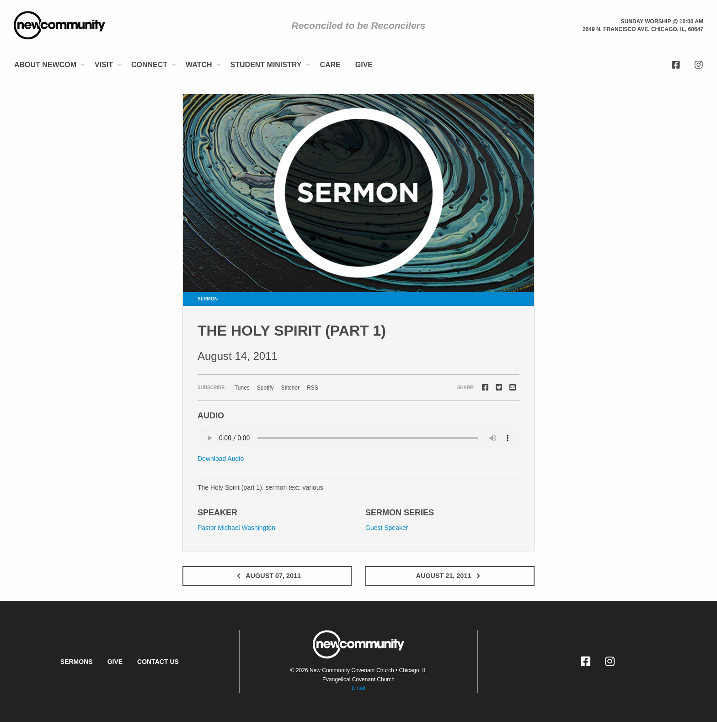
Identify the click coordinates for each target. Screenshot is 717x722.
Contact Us (158, 661)
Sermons (76, 661)
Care (330, 65)
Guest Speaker (386, 527)
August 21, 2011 (450, 575)
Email (358, 688)
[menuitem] (47, 65)
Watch (199, 65)
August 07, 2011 (267, 575)
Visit (104, 65)
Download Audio (221, 458)
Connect (149, 65)
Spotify (265, 387)
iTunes (241, 387)
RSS (312, 387)
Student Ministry (266, 65)
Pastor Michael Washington (236, 527)
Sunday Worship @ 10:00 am (662, 21)
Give (364, 65)
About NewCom (45, 65)
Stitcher (290, 387)
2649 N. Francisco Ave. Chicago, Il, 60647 (643, 29)
